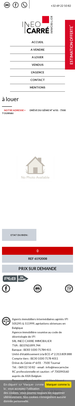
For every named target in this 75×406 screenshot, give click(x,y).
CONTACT (37, 79)
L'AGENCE (37, 72)
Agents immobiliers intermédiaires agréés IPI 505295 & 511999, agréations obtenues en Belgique (40, 323)
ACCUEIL (37, 42)
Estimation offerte (71, 45)
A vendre (38, 49)
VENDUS (37, 64)
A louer (37, 57)
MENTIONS (37, 87)
